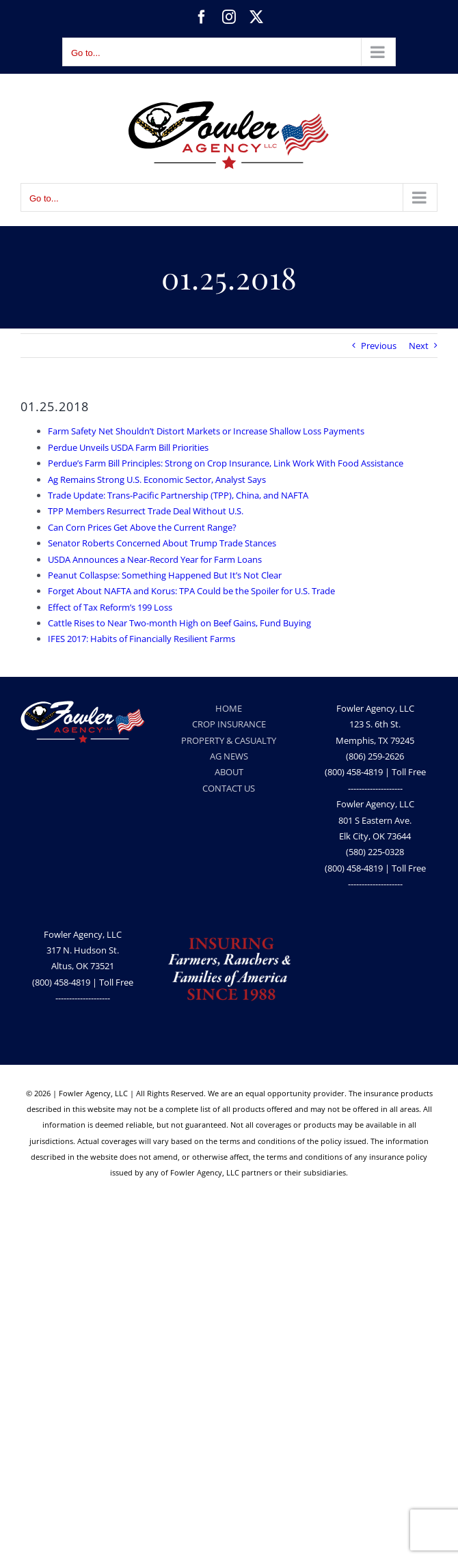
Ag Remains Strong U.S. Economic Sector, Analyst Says (157, 479)
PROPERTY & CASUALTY (228, 740)
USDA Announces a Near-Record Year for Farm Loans (155, 559)
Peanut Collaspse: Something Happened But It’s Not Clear (165, 575)
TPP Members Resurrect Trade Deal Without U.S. (145, 511)
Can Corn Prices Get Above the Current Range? (142, 527)
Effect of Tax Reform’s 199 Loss (110, 607)
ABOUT (229, 772)
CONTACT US (228, 788)
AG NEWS (229, 756)
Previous (378, 345)
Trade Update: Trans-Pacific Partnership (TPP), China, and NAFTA (178, 495)
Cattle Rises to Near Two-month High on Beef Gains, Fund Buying (179, 623)
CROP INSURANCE (229, 724)
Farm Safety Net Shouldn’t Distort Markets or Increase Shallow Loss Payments (206, 431)
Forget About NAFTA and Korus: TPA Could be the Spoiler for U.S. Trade (191, 591)
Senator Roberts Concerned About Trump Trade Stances (162, 543)
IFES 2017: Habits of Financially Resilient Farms (141, 638)
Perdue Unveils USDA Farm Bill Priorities (128, 447)
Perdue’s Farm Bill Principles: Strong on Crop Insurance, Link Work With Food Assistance (225, 463)
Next (419, 345)
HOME (228, 708)
